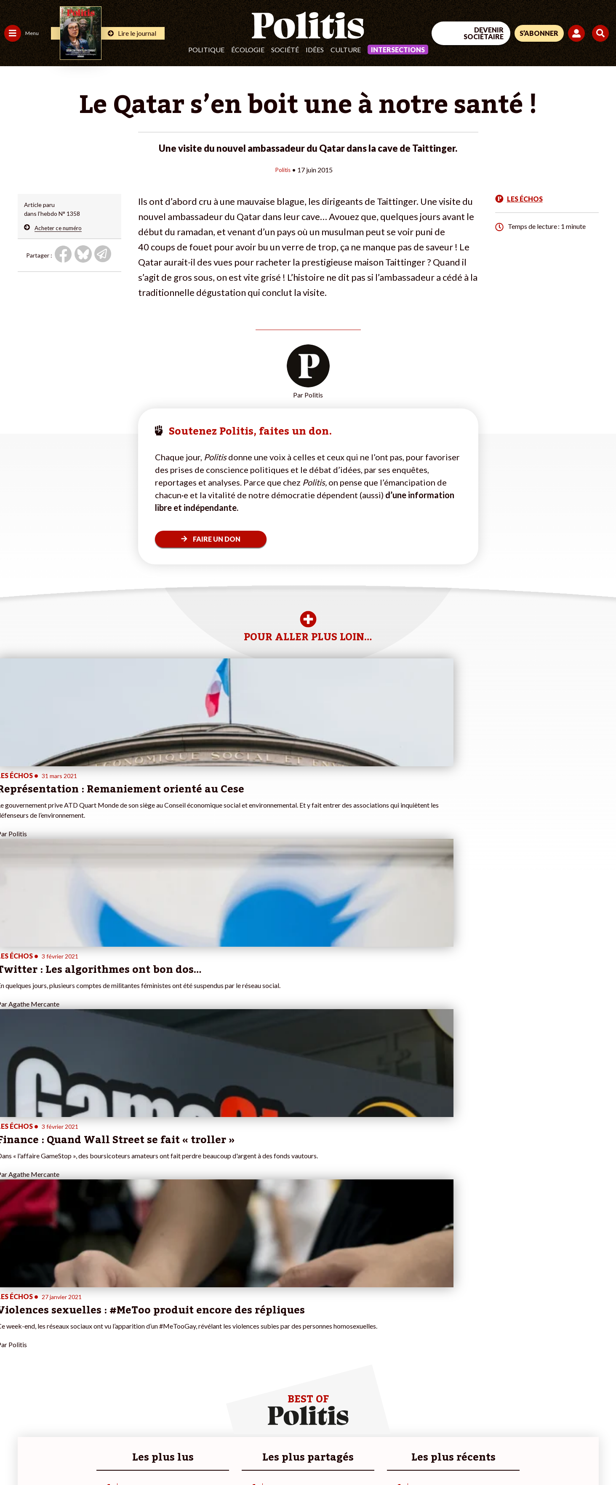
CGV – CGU (184, 1456)
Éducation (48, 1332)
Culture (346, 50)
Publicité (309, 1456)
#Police (147, 1323)
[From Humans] (519, 1435)
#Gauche (150, 1332)
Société (285, 50)
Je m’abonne (87, 1341)
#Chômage (152, 1350)
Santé (43, 1341)
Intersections (398, 50)
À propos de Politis (96, 1368)
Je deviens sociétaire (98, 1332)
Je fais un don (89, 1323)
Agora (12, 1315)
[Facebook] (509, 1416)
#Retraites (152, 1341)
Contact (16, 1456)
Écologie (247, 50)
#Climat (148, 1315)
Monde (13, 1368)
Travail (44, 1315)
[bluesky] (535, 1416)
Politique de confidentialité (249, 1456)
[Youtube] (561, 1416)
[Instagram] (588, 1416)
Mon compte (87, 1376)
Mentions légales (60, 1456)
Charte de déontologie (126, 1456)
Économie (48, 1323)
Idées (315, 50)
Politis (283, 169)
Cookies (343, 1456)
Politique (206, 50)
